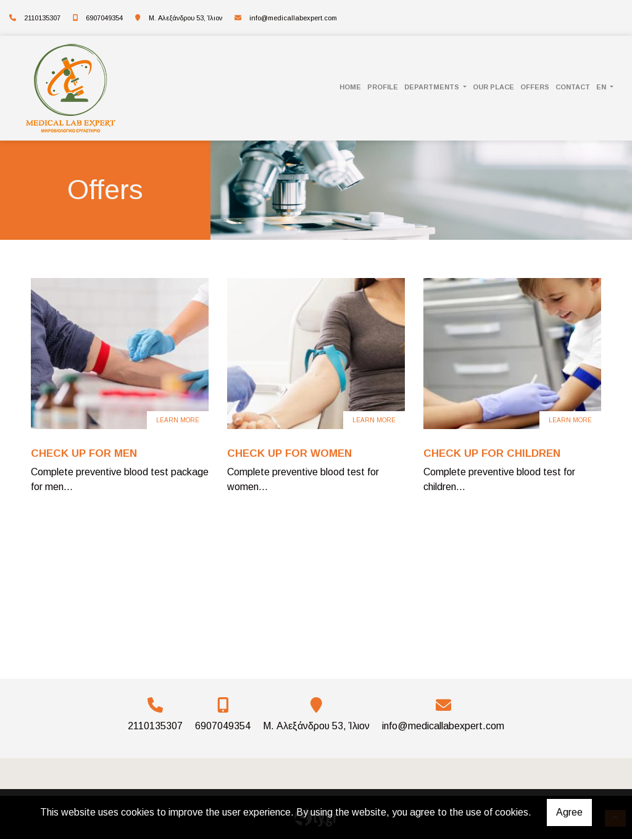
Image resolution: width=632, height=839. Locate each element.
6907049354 (104, 18)
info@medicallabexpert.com (293, 18)
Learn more (177, 420)
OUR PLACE (493, 87)
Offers (534, 87)
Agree (569, 812)
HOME (350, 87)
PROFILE (382, 87)
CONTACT (572, 87)
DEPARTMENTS (432, 87)
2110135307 (42, 18)
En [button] (602, 87)
